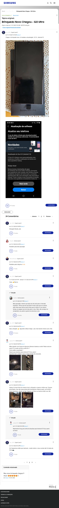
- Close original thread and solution (11, 27)
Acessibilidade (5, 491)
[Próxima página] (49, 216)
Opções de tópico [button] (54, 15)
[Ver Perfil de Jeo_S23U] (8, 32)
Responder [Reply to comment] (48, 232)
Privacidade (4, 497)
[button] (54, 32)
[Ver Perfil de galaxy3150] (12, 340)
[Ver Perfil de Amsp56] (12, 241)
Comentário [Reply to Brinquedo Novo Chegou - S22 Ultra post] (51, 205)
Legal (2, 500)
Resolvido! (16, 15)
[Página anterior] (34, 216)
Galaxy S (19, 35)
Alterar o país (5, 503)
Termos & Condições (7, 494)
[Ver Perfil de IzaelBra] (15, 298)
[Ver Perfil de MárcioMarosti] (13, 258)
